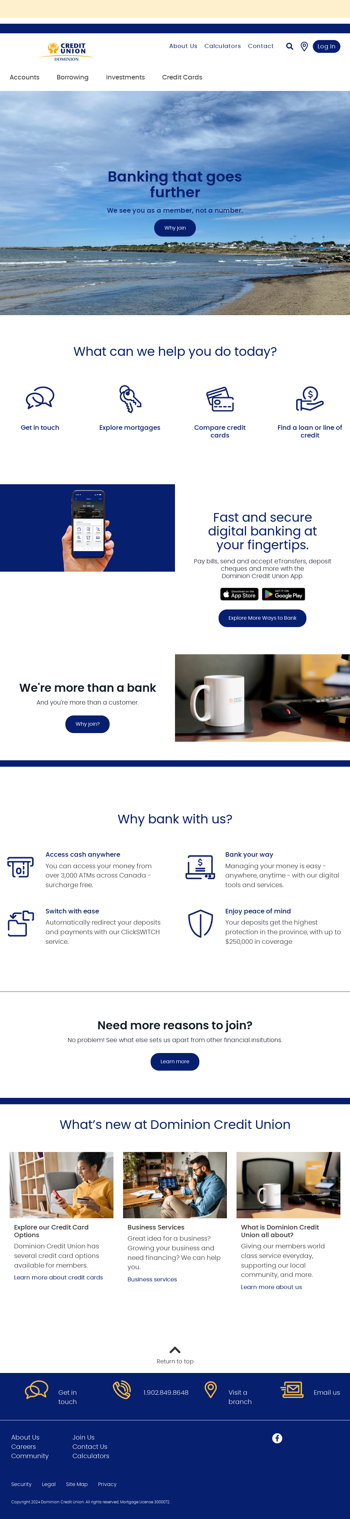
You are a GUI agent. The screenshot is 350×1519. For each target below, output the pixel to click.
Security (21, 1484)
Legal (49, 1484)
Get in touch (40, 428)
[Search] (290, 47)
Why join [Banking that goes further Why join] (175, 228)
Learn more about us (271, 1287)
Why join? (88, 724)
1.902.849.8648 (166, 1393)
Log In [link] (327, 47)
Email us (327, 1393)
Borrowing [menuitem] (73, 77)
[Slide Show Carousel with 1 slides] (175, 569)
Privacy (107, 1484)
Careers (23, 1447)
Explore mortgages (130, 428)
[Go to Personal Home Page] (76, 51)
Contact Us (89, 1447)
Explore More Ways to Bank (262, 618)
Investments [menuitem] (125, 77)
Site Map (77, 1484)
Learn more (175, 1061)
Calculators (222, 46)
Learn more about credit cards (58, 1278)
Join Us (83, 1437)
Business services (152, 1280)
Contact (261, 46)
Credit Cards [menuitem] (182, 77)
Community (30, 1456)
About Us (183, 46)
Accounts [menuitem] (24, 77)
